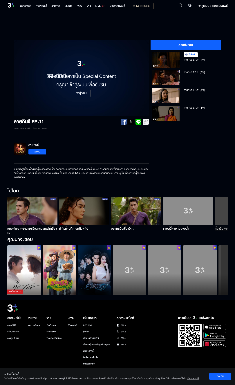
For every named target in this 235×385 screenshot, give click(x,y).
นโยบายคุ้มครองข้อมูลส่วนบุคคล (97, 344)
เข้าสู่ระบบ (81, 93)
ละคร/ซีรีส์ (11, 325)
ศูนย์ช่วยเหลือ (89, 364)
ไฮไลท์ (13, 191)
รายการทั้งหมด (34, 325)
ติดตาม (37, 151)
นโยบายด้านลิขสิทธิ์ (91, 338)
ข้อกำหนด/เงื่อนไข (90, 357)
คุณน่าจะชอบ (20, 239)
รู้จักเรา (86, 332)
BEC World (88, 325)
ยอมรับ (220, 376)
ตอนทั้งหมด (185, 45)
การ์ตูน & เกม (13, 338)
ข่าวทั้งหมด (51, 325)
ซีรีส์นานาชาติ (13, 332)
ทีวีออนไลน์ (72, 325)
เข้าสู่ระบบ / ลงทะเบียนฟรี (213, 5)
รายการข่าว (51, 332)
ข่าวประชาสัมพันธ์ (54, 338)
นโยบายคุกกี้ (88, 351)
